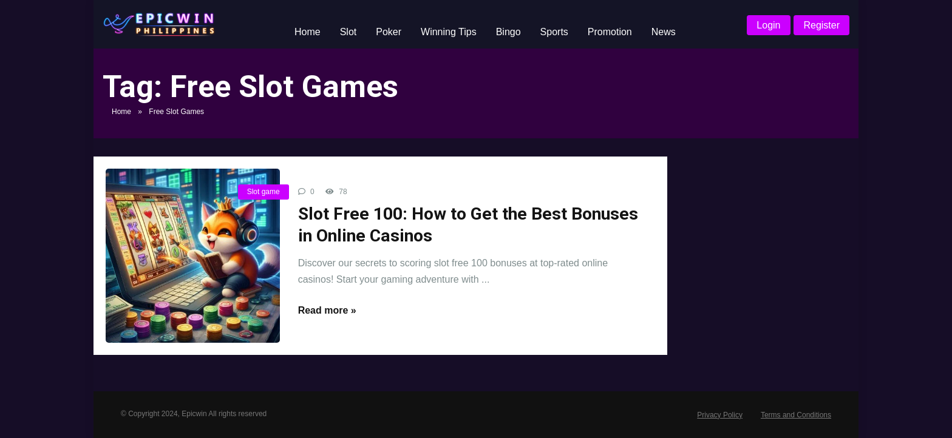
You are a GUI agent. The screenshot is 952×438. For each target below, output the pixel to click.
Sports (554, 32)
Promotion (610, 32)
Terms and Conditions (796, 415)
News (663, 32)
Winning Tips (449, 32)
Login (768, 25)
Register (821, 25)
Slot (348, 32)
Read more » (327, 310)
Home (307, 32)
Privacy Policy (720, 415)
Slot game (263, 191)
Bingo (508, 32)
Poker (388, 32)
